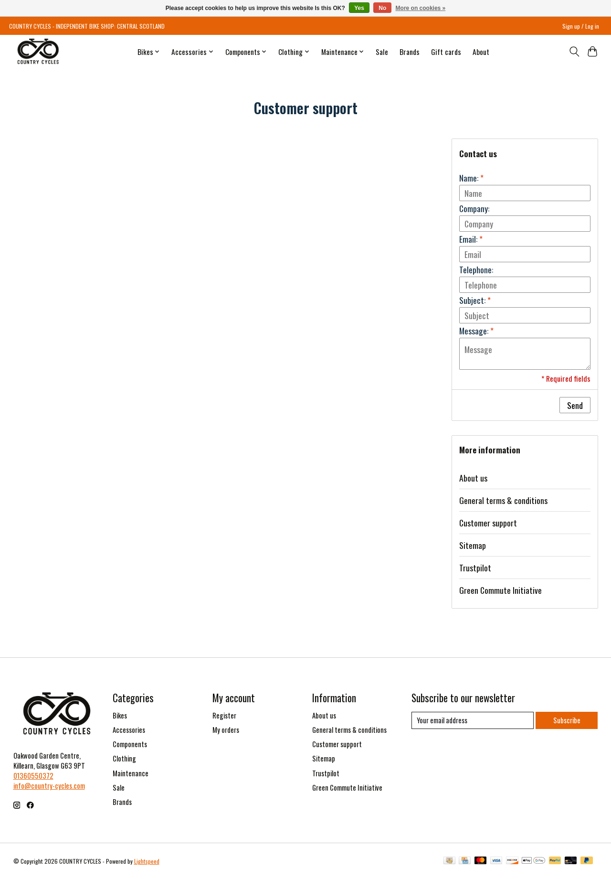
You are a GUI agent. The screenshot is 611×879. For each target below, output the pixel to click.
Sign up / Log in (580, 26)
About (481, 51)
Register (224, 715)
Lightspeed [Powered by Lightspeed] (146, 861)
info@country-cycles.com (49, 786)
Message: (476, 330)
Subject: (475, 300)
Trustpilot (475, 567)
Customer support (488, 522)
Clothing (124, 758)
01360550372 (33, 776)
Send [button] (575, 405)
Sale (382, 51)
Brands (410, 51)
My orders (225, 730)
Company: (474, 208)
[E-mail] (472, 720)
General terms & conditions (503, 500)
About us (473, 478)
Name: (471, 178)
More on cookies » (421, 8)
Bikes (120, 715)
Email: (471, 239)
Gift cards (446, 51)
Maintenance (130, 773)
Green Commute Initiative (500, 590)
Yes (359, 8)
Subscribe (566, 720)
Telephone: (476, 269)
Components (130, 744)
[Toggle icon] (574, 51)
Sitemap (472, 545)
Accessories (129, 730)
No (382, 8)
